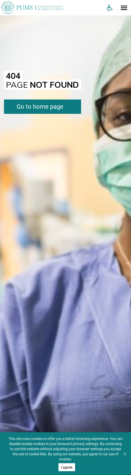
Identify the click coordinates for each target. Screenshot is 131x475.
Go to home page (40, 106)
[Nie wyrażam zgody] (124, 453)
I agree (67, 467)
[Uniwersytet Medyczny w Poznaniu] (51, 7)
